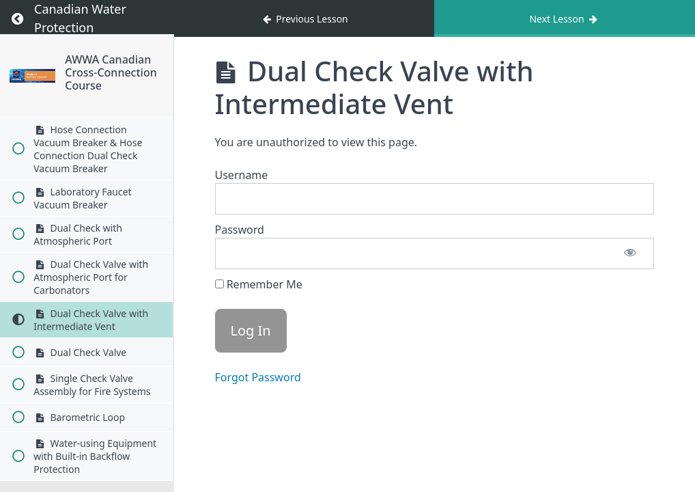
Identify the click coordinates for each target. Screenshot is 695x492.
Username (241, 174)
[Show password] (630, 253)
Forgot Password (258, 377)
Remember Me (258, 284)
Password (239, 229)
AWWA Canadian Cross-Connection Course (110, 72)
